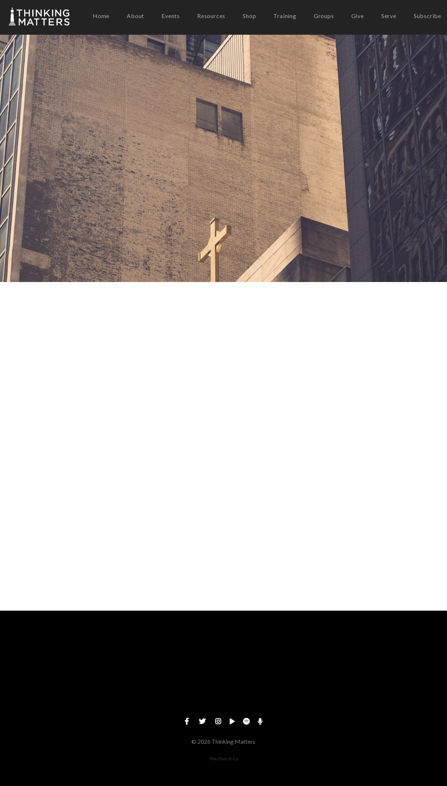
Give (357, 16)
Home (101, 16)
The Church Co (223, 758)
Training (284, 16)
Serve (388, 16)
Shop (249, 16)
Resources (211, 16)
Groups (324, 16)
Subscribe (427, 16)
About (135, 16)
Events (170, 16)
